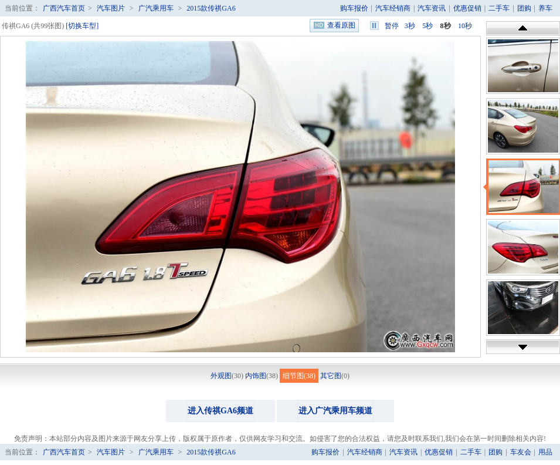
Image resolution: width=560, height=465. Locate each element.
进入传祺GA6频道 (220, 410)
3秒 (410, 26)
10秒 (465, 26)
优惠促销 (467, 8)
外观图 (221, 376)
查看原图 (341, 25)
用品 (545, 452)
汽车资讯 (432, 8)
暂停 (392, 26)
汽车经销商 (392, 8)
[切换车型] (82, 26)
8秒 (445, 26)
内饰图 (255, 376)
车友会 (520, 452)
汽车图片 (111, 8)
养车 (545, 8)
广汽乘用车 (156, 8)
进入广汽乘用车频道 (335, 410)
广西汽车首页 (64, 8)
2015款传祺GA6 (210, 8)
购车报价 (354, 8)
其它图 (330, 376)
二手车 (499, 8)
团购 (524, 8)
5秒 (427, 26)
